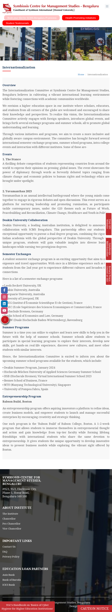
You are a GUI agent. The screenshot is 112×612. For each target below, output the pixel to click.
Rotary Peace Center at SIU (109, 274)
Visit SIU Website (109, 224)
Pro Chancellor (11, 523)
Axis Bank (8, 574)
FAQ (4, 551)
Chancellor (9, 518)
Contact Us (8, 546)
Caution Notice (95, 608)
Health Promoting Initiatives (80, 17)
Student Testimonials (17, 23)
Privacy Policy (10, 556)
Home (81, 74)
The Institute (10, 513)
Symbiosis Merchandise (109, 249)
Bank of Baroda (11, 579)
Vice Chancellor (11, 528)
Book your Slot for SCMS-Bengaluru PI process (31, 18)
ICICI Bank (8, 584)
